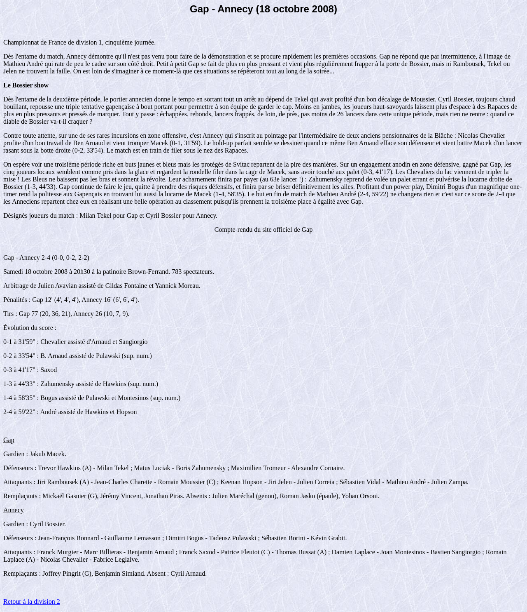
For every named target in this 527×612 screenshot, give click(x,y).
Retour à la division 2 (31, 601)
